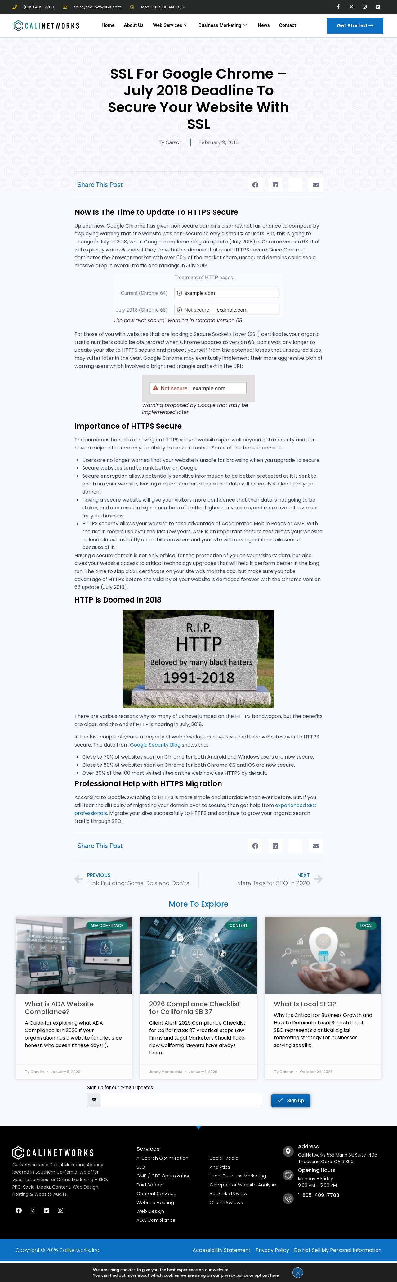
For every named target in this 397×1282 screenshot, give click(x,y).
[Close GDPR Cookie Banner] (297, 1272)
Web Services (171, 25)
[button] (255, 185)
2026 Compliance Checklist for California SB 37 (194, 1008)
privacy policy (234, 1275)
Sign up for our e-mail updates (120, 1087)
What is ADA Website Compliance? (59, 1008)
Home (110, 25)
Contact (285, 25)
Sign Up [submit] (291, 1101)
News (262, 25)
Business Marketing (222, 25)
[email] (181, 1100)
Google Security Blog (155, 744)
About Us (135, 25)
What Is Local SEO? (305, 1004)
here (274, 1275)
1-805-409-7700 (318, 1195)
